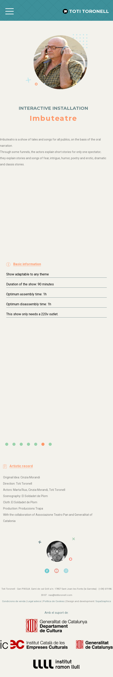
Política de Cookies (53, 601)
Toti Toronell (89, 11)
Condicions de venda (13, 601)
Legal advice (34, 601)
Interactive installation (53, 108)
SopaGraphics (103, 601)
